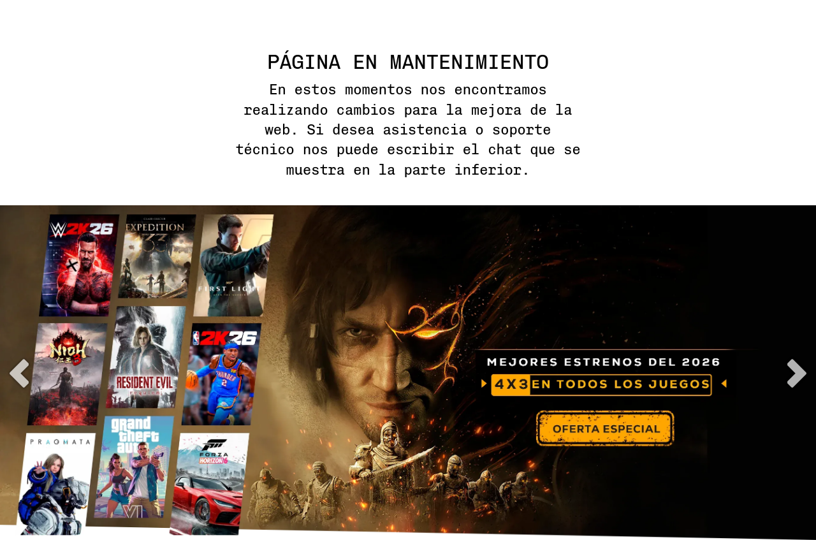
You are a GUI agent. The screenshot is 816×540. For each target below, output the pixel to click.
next (797, 373)
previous (19, 373)
